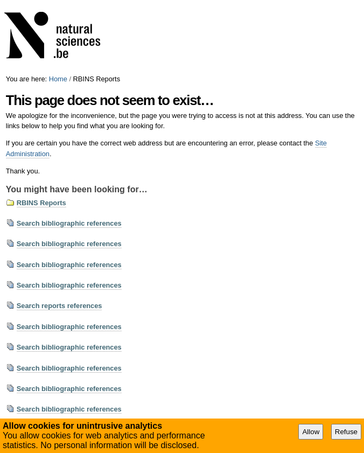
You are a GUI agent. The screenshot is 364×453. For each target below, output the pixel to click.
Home (58, 79)
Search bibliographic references (69, 223)
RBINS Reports (41, 203)
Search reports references (59, 306)
